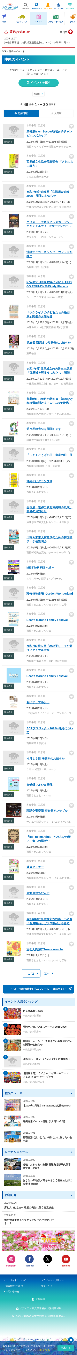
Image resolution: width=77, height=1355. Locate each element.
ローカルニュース (16, 1152)
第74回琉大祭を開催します (43, 429)
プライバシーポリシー (52, 1280)
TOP (4, 51)
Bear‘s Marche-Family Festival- (47, 620)
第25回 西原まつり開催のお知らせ (48, 342)
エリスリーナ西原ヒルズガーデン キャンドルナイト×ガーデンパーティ (49, 226)
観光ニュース (13, 1093)
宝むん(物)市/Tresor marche (44, 949)
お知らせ (10, 1195)
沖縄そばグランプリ (39, 481)
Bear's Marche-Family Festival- (47, 676)
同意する (66, 1347)
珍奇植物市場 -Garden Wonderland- (50, 593)
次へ (47, 973)
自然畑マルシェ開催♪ (40, 784)
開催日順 (23, 113)
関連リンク (46, 1286)
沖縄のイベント (17, 51)
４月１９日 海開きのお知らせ (45, 758)
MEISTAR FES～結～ (40, 567)
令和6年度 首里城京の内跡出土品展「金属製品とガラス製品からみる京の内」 (49, 923)
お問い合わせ (12, 1291)
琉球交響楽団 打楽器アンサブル (47, 810)
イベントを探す (40, 82)
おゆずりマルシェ (37, 702)
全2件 (63, 32)
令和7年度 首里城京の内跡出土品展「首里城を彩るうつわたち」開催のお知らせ (49, 372)
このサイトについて (16, 1280)
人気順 (57, 113)
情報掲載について (15, 1286)
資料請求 (40, 1299)
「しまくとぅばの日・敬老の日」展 (49, 455)
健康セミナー (35, 867)
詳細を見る (44, 1349)
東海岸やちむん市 (37, 893)
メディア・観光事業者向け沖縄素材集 (40, 1308)
